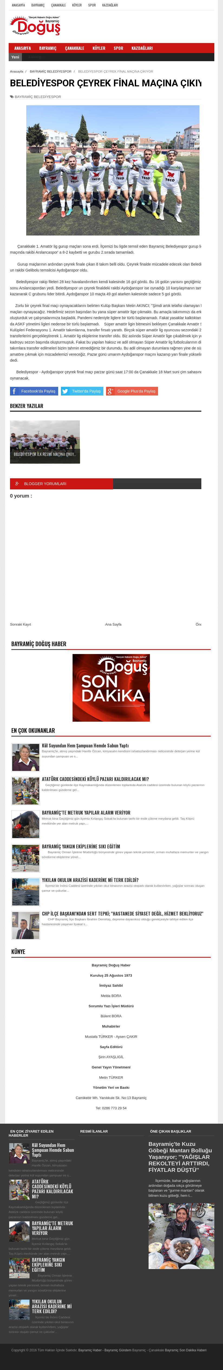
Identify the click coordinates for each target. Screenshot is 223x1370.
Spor (92, 5)
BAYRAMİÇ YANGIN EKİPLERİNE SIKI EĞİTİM (81, 846)
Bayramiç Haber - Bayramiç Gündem (105, 1350)
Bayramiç (38, 5)
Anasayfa (18, 5)
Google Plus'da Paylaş (130, 391)
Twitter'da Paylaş (81, 391)
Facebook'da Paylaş (32, 391)
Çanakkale (58, 5)
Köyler (77, 5)
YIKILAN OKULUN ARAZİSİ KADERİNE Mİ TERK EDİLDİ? (90, 880)
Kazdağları (110, 5)
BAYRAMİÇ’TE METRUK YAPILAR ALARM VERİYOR (86, 812)
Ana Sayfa (113, 624)
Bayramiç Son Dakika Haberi (185, 1350)
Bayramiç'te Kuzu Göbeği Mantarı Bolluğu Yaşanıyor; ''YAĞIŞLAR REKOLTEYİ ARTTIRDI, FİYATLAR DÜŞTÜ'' (180, 1157)
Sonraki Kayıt (20, 624)
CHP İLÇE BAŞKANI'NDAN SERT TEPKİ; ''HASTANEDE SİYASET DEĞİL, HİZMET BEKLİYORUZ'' (123, 913)
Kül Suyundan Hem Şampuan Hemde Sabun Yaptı (85, 745)
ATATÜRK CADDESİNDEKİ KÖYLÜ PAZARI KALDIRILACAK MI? (95, 779)
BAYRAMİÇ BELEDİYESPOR (38, 97)
